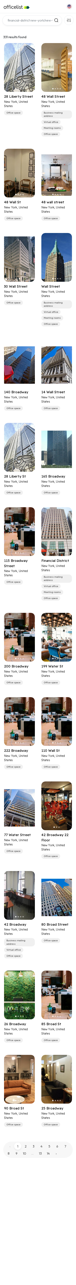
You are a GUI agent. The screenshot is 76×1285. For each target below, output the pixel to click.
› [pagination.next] (56, 1153)
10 (24, 1153)
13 (40, 1153)
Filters (69, 20)
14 (48, 1153)
